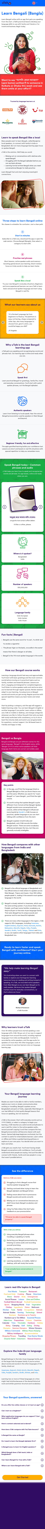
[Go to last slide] (3, 322)
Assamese (34, 923)
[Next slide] (41, 322)
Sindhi (14, 930)
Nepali (23, 928)
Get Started (22, 1477)
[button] (22, 498)
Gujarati (20, 925)
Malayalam (9, 928)
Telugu (24, 930)
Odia (28, 928)
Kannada (32, 925)
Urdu (39, 930)
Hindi (26, 925)
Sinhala (27, 1372)
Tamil (19, 930)
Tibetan (31, 930)
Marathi (17, 928)
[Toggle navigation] (42, 3)
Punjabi (33, 928)
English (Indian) (10, 925)
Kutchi (38, 925)
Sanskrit (22, 812)
